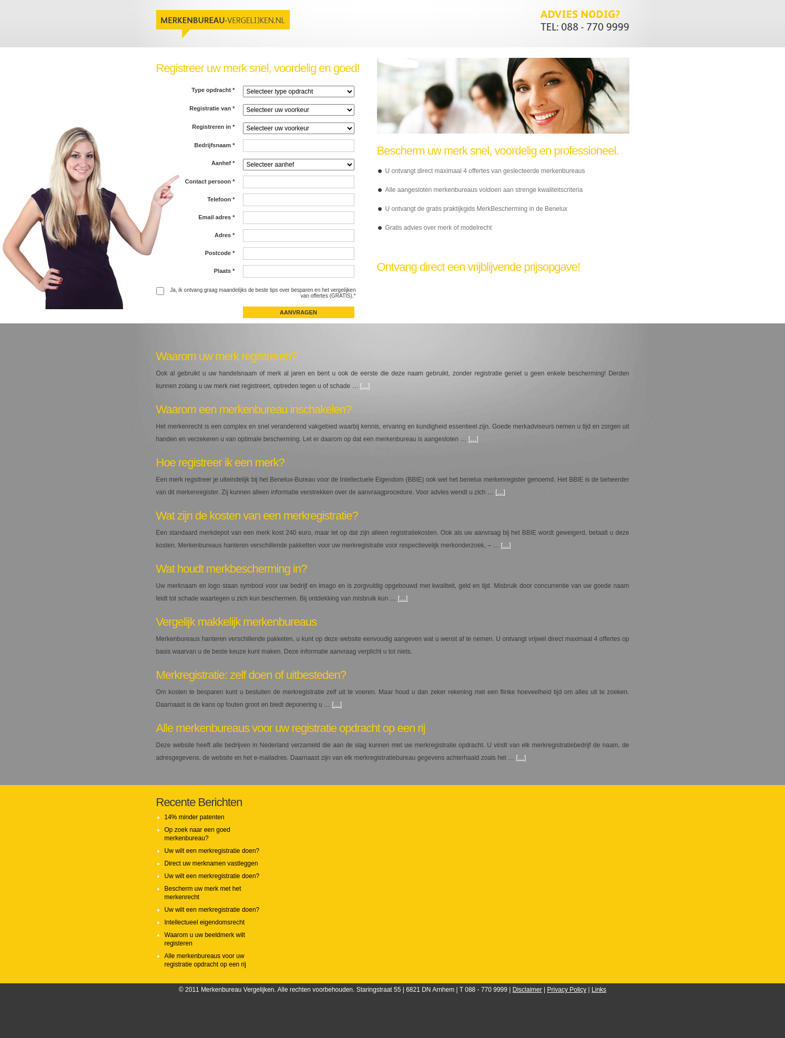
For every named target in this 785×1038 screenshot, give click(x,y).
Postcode (220, 253)
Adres (225, 235)
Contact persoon (210, 181)
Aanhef (223, 163)
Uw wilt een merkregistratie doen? (212, 850)
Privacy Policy (567, 989)
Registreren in (213, 127)
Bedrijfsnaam (214, 145)
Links (599, 989)
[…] (365, 386)
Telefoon (221, 199)
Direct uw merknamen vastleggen (211, 863)
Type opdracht (213, 90)
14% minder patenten (195, 817)
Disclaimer (527, 989)
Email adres (216, 217)
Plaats (224, 271)
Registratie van (212, 108)
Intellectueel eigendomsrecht (205, 922)
